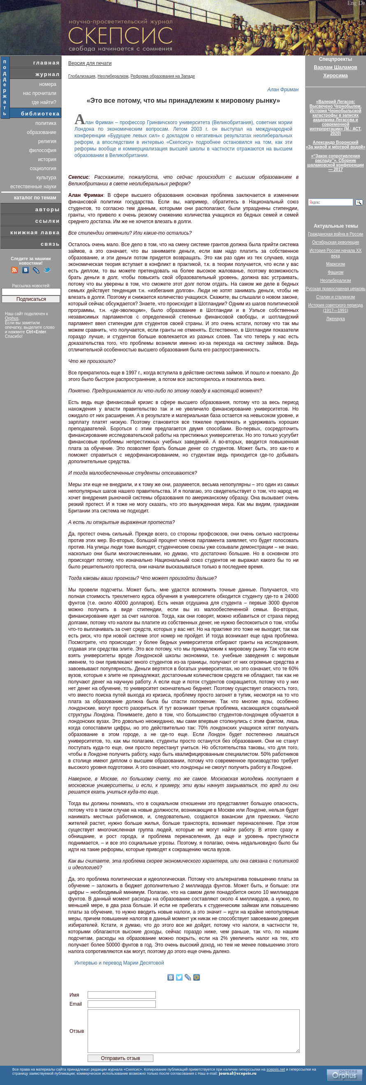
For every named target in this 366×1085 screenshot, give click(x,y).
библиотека (40, 114)
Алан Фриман (283, 89)
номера (47, 84)
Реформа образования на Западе (163, 76)
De (362, 3)
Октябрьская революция (335, 242)
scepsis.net (275, 1069)
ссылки (47, 221)
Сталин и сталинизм (335, 297)
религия (47, 141)
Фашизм (335, 272)
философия (42, 150)
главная (46, 63)
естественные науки (33, 186)
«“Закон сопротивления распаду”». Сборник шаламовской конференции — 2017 (335, 163)
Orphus (12, 318)
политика (45, 123)
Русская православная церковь (336, 288)
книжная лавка (35, 232)
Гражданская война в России (335, 234)
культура (46, 177)
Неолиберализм (112, 76)
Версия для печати (89, 63)
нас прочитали (39, 93)
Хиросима (335, 75)
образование (41, 132)
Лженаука (336, 318)
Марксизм (335, 264)
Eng (352, 3)
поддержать (5, 87)
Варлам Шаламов (335, 67)
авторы (47, 209)
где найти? (44, 102)
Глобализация (81, 76)
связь (50, 244)
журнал (47, 74)
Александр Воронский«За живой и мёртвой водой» (335, 144)
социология (43, 168)
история (47, 159)
